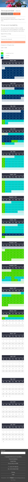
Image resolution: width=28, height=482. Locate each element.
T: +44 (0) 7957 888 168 (13, 466)
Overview (4, 13)
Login (13, 474)
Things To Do (21, 19)
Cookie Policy (13, 461)
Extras (16, 19)
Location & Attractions (10, 18)
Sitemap (13, 472)
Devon (18, 11)
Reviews (2, 18)
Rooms (12, 19)
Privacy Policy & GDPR (13, 463)
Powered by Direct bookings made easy (13, 478)
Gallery (10, 13)
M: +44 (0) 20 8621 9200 (13, 469)
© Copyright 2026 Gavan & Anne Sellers (13, 456)
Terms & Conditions (13, 459)
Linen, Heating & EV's (5, 19)
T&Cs (2, 20)
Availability (16, 13)
